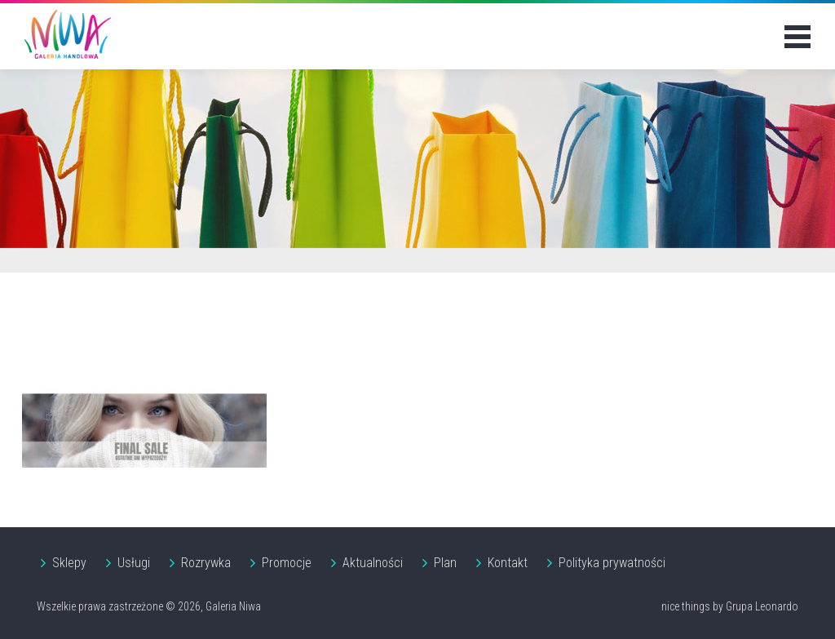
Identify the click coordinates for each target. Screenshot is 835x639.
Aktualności (372, 562)
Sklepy (69, 562)
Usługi (133, 562)
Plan (445, 562)
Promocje (286, 562)
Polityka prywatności (612, 562)
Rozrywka (206, 562)
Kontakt (508, 562)
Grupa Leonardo (762, 606)
